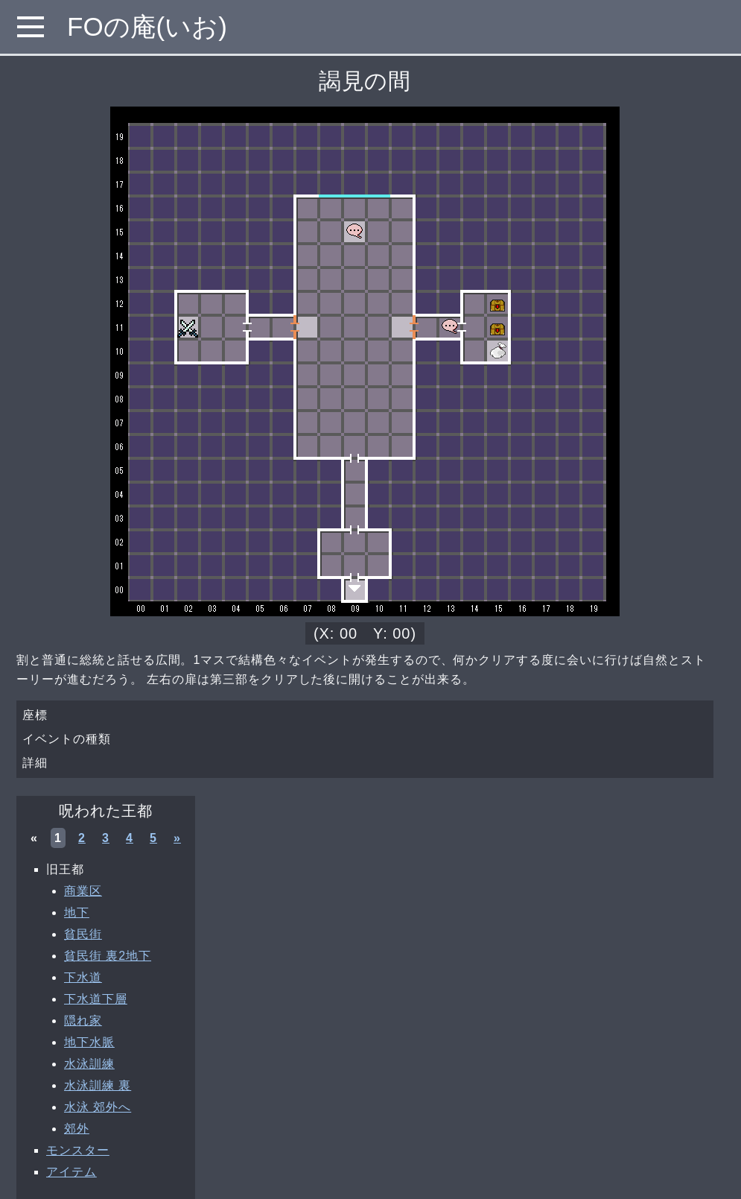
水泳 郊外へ (97, 1107)
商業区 (83, 891)
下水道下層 (95, 999)
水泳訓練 (89, 1063)
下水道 (83, 977)
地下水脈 (89, 1042)
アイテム (71, 1171)
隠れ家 (83, 1020)
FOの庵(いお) (147, 26)
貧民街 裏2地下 (107, 955)
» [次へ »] (177, 838)
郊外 (76, 1128)
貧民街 (83, 934)
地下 (76, 912)
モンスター (77, 1150)
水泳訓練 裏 (97, 1085)
